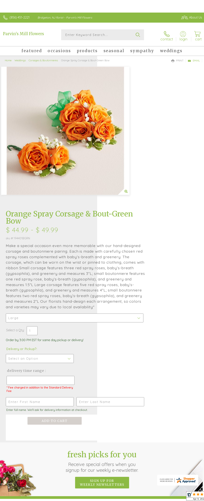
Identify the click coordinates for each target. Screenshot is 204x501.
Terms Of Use (113, 459)
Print (177, 59)
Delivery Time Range (122, 253)
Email (194, 59)
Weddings (20, 58)
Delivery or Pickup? (118, 232)
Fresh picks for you (102, 344)
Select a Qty (112, 213)
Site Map (187, 459)
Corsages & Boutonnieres (43, 58)
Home (8, 58)
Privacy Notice (136, 459)
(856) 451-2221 (19, 17)
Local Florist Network (163, 459)
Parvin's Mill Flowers (23, 33)
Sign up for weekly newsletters (102, 365)
